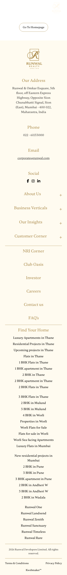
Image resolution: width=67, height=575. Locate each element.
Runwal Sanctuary (33, 525)
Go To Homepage (33, 27)
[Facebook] (28, 181)
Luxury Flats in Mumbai (33, 446)
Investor (33, 277)
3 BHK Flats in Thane (33, 397)
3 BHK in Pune (33, 473)
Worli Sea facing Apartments (34, 440)
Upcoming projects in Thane (33, 350)
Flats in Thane (33, 356)
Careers (33, 291)
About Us (32, 193)
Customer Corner (31, 236)
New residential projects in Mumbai (33, 458)
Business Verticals (30, 207)
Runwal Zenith (33, 519)
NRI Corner (33, 251)
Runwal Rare (33, 538)
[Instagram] (33, 181)
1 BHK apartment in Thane (33, 368)
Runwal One (33, 507)
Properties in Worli (33, 421)
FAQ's (33, 318)
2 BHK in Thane (33, 375)
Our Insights (30, 222)
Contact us (33, 304)
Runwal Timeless (34, 532)
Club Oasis (33, 264)
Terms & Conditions (17, 563)
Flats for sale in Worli (33, 434)
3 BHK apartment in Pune (33, 479)
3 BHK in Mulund (33, 409)
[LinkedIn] (38, 181)
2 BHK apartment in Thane (33, 381)
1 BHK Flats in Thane (33, 362)
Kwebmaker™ (33, 570)
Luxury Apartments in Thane (33, 338)
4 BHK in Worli (33, 415)
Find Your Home (33, 330)
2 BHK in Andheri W (33, 485)
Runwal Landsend (33, 513)
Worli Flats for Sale (33, 427)
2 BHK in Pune (33, 467)
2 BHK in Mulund (33, 403)
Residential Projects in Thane (33, 344)
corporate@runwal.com (34, 158)
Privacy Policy (54, 563)
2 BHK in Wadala (33, 497)
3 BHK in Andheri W (33, 491)
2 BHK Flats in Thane (33, 387)
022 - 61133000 (33, 135)
